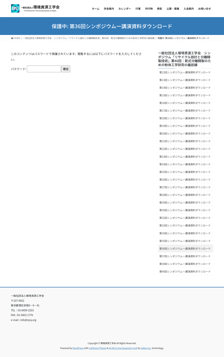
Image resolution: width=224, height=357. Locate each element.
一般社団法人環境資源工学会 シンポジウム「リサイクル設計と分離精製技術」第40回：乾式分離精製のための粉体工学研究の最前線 (184, 58)
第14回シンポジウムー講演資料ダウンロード (185, 87)
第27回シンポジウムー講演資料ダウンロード (185, 187)
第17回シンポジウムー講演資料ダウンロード (185, 110)
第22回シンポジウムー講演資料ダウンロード (185, 149)
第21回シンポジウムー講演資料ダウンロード (185, 141)
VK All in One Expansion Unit (123, 348)
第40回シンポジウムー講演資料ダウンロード (185, 271)
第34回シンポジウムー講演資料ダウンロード (185, 233)
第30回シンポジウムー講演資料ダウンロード (185, 210)
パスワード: (36, 69)
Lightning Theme (97, 348)
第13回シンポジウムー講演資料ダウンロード (185, 80)
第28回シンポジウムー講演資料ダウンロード (185, 195)
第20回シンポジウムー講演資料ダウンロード (185, 133)
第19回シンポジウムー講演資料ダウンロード (185, 126)
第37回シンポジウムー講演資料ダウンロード (185, 256)
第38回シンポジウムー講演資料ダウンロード (185, 264)
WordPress (78, 348)
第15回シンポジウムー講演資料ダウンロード (185, 95)
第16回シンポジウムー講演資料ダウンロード (185, 103)
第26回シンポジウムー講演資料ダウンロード (185, 179)
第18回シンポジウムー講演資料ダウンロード (185, 118)
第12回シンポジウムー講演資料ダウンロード (185, 72)
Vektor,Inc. (146, 348)
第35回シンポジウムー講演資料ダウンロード (185, 241)
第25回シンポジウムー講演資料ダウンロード (185, 172)
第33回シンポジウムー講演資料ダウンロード (185, 225)
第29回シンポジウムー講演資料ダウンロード (185, 202)
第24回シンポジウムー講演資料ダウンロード (185, 164)
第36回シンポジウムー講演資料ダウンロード (185, 248)
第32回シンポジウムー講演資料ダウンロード (185, 218)
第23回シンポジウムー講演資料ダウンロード (185, 156)
